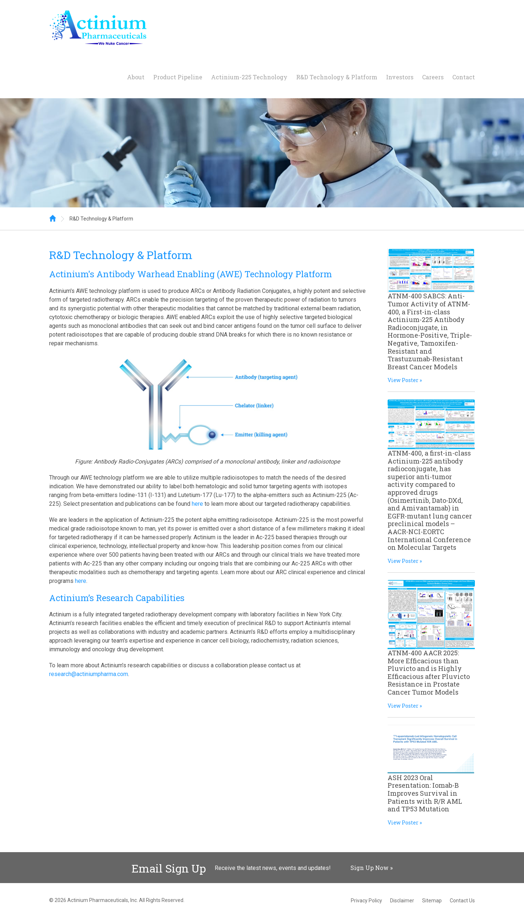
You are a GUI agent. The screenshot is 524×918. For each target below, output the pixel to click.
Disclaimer (402, 900)
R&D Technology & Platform (336, 77)
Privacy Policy (366, 900)
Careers (433, 77)
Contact (463, 77)
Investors (399, 77)
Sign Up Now (369, 867)
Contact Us (462, 900)
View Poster (403, 380)
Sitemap (432, 900)
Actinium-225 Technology (249, 77)
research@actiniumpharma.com (88, 674)
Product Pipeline (177, 77)
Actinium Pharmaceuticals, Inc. (102, 900)
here (197, 503)
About (135, 77)
